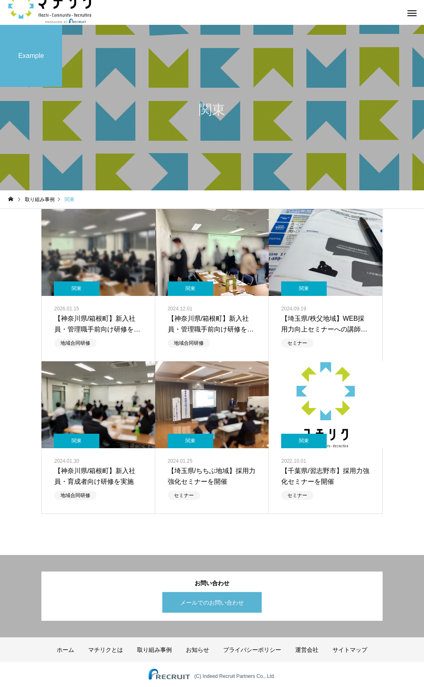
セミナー (297, 343)
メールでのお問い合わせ (212, 602)
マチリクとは (105, 649)
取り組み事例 (154, 649)
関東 (77, 288)
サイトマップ (349, 649)
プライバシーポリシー (252, 649)
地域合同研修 (75, 343)
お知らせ (197, 649)
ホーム (65, 649)
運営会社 (306, 649)
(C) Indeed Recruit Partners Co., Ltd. (234, 676)
